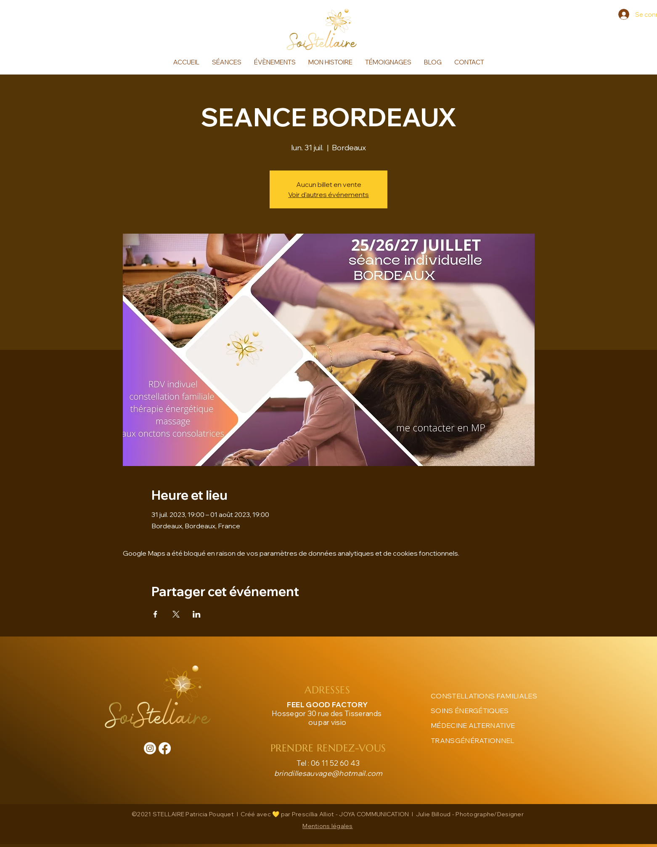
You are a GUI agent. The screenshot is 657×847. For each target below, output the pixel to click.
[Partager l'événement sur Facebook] (155, 614)
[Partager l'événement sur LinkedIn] (197, 614)
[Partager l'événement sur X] (176, 614)
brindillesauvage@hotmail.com (328, 773)
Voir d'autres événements (328, 194)
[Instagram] (150, 748)
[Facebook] (165, 748)
